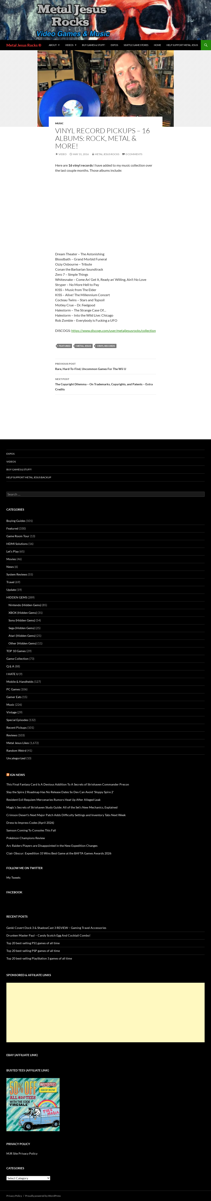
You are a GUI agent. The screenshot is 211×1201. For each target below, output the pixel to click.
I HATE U (12, 674)
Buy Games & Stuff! (93, 45)
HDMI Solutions (17, 544)
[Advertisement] (105, 1012)
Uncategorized (16, 758)
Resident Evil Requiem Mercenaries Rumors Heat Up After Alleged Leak (53, 799)
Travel (10, 582)
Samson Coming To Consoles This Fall (31, 830)
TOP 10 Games (16, 651)
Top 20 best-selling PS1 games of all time (33, 943)
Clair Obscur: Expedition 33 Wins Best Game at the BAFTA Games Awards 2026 (58, 853)
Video (63, 154)
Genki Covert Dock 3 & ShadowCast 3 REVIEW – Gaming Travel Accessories (56, 928)
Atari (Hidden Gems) (22, 635)
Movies (11, 559)
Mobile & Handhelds (19, 681)
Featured (64, 345)
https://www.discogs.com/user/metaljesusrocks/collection (113, 330)
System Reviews (16, 574)
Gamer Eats (14, 697)
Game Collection (17, 658)
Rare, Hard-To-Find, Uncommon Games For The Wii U (105, 366)
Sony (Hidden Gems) (22, 620)
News (10, 566)
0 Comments (134, 154)
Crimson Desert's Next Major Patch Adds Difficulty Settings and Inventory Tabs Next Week (66, 815)
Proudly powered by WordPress (43, 1195)
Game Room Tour (17, 536)
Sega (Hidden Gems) (22, 628)
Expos (114, 45)
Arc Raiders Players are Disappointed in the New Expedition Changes (52, 845)
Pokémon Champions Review (25, 838)
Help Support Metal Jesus (182, 45)
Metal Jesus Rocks (107, 154)
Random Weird (16, 750)
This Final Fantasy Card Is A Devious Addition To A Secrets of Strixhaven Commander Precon (67, 784)
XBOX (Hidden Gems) (23, 612)
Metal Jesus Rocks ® (23, 45)
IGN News (17, 775)
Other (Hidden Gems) (23, 643)
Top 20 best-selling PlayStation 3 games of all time (39, 958)
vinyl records (106, 345)
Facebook (14, 892)
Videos (69, 45)
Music (59, 123)
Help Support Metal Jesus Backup (28, 477)
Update (11, 589)
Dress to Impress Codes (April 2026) (30, 822)
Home (157, 45)
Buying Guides (15, 521)
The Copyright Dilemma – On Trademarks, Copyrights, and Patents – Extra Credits (105, 384)
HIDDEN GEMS (16, 597)
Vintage (11, 712)
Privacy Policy (14, 1195)
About (53, 45)
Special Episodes (17, 720)
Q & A (10, 666)
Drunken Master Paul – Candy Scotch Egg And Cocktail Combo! (48, 935)
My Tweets (13, 877)
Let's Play (12, 551)
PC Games (13, 689)
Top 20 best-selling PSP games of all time (33, 951)
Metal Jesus (83, 345)
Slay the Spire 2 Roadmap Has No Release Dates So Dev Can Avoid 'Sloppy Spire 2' (60, 792)
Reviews (11, 735)
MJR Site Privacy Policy (21, 1153)
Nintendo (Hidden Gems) (25, 605)
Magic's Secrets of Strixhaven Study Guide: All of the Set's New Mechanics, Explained (62, 807)
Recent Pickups (16, 727)
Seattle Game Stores (136, 45)
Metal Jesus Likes (17, 743)
